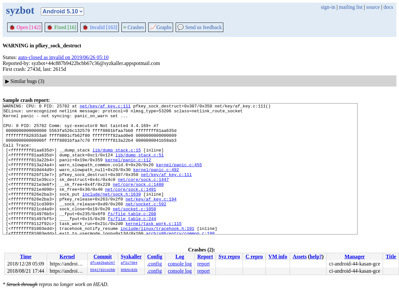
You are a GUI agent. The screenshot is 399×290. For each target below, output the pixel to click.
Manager (354, 256)
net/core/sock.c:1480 (138, 201)
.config (154, 263)
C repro (254, 256)
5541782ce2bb (102, 270)
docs (388, 7)
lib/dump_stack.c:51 (139, 166)
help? (316, 256)
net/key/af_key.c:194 (150, 218)
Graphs (160, 27)
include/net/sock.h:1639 (111, 213)
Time (25, 256)
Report (205, 256)
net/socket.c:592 (145, 224)
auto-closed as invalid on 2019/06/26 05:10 (63, 57)
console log (180, 263)
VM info (277, 256)
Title (391, 256)
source (373, 7)
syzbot (20, 10)
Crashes (133, 27)
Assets (300, 256)
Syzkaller (131, 256)
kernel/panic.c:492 (156, 183)
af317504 (129, 263)
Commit (102, 256)
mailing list (350, 7)
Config (154, 256)
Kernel (67, 256)
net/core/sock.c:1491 (130, 207)
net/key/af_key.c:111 (105, 107)
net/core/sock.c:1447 (143, 195)
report (203, 263)
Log (179, 256)
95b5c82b (129, 270)
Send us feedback (199, 27)
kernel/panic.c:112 (128, 171)
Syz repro (229, 256)
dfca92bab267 (102, 263)
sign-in (328, 7)
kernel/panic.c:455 (179, 177)
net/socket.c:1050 (134, 230)
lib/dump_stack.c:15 (116, 160)
